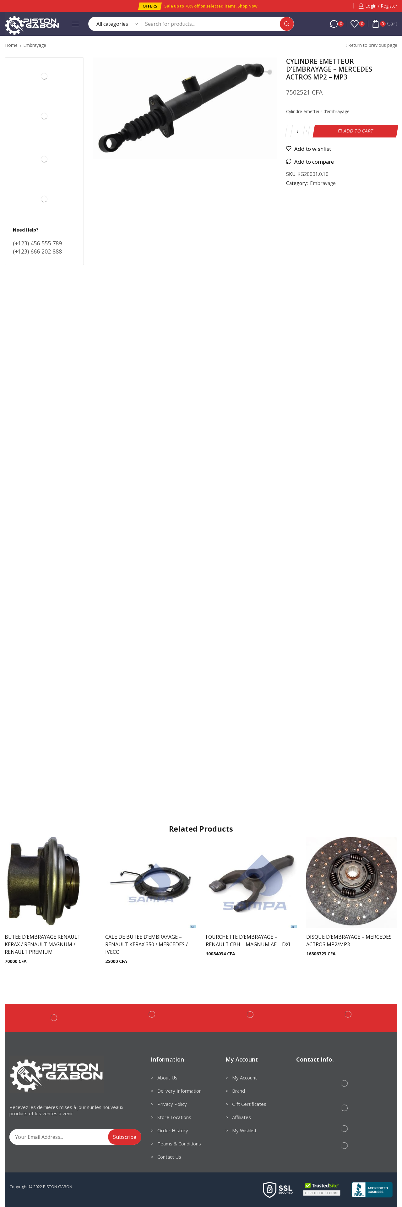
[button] (150, 6)
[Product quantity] (298, 131)
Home (11, 45)
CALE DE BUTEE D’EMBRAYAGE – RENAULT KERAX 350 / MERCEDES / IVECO (146, 944)
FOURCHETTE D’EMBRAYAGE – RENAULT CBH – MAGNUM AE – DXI (248, 940)
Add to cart (358, 131)
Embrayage (34, 45)
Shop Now (247, 6)
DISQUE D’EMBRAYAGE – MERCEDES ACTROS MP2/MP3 (349, 940)
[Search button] (287, 24)
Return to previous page (372, 45)
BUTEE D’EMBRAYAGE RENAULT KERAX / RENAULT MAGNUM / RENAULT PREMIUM (42, 944)
